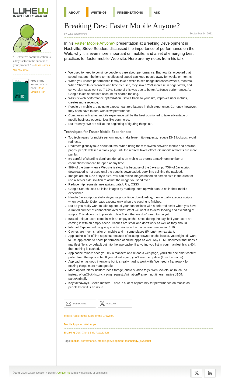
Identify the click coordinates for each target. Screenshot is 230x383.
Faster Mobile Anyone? (95, 43)
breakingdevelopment (110, 340)
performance (88, 340)
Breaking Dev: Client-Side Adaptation (86, 332)
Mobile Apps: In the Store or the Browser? (89, 315)
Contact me (64, 372)
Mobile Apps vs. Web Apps (80, 324)
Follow (107, 303)
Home (31, 12)
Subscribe (76, 303)
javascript (145, 340)
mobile (75, 340)
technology (131, 340)
